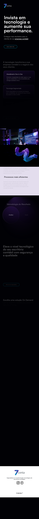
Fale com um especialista (11, 284)
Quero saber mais (10, 46)
